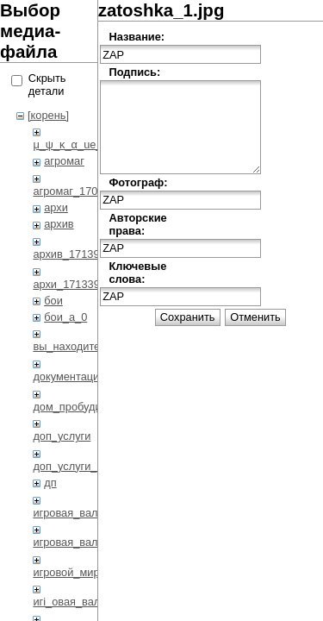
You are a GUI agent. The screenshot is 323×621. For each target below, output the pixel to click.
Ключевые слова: (137, 272)
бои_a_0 (65, 316)
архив (58, 223)
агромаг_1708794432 (86, 191)
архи (56, 207)
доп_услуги (61, 436)
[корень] (48, 115)
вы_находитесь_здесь (89, 346)
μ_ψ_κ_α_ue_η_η (76, 144)
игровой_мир (66, 572)
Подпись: (134, 72)
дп (50, 482)
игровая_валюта (74, 512)
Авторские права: (137, 224)
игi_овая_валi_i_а (78, 601)
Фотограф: (137, 182)
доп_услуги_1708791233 (95, 466)
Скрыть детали (47, 84)
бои (53, 300)
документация (69, 376)
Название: (137, 36)
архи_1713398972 (78, 284)
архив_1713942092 (81, 254)
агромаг (64, 160)
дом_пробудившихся (86, 406)
